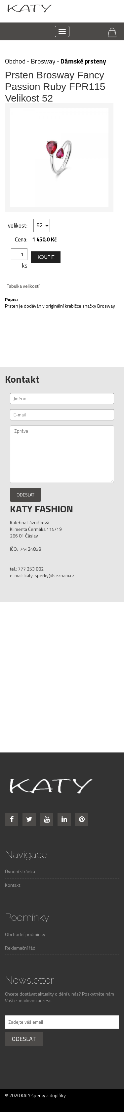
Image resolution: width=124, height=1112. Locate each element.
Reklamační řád (20, 947)
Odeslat (25, 494)
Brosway (43, 61)
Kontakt (12, 884)
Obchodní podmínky (25, 934)
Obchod (15, 61)
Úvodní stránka (20, 871)
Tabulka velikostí (23, 285)
